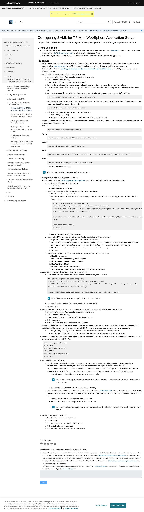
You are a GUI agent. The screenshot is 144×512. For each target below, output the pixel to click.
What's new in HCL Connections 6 (18, 46)
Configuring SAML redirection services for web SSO (70, 30)
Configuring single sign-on (16, 95)
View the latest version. (82, 14)
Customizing (10, 72)
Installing (9, 59)
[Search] (108, 22)
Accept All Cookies (118, 505)
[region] (72, 505)
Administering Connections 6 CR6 (40, 8)
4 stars (51, 450)
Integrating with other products (82, 8)
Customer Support (134, 3)
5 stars (55, 450)
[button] (3, 42)
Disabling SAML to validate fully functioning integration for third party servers (22, 144)
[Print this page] (141, 30)
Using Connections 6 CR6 (61, 8)
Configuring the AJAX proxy (17, 150)
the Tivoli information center (63, 53)
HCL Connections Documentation (14, 8)
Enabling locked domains (16, 155)
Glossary (98, 8)
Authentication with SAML (44, 30)
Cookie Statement (55, 508)
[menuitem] (40, 8)
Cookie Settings (101, 505)
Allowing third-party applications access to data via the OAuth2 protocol (18, 88)
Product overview (12, 50)
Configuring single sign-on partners (73, 182)
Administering (10, 67)
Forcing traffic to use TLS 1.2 (17, 169)
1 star (41, 450)
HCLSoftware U (54, 3)
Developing (10, 196)
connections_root (106, 397)
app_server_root (59, 66)
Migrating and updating (14, 63)
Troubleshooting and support (16, 201)
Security (32, 30)
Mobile (8, 192)
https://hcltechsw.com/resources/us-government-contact (112, 462)
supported (114, 50)
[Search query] (93, 22)
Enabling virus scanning (15, 159)
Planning (9, 54)
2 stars (45, 450)
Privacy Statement (71, 508)
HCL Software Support (100, 472)
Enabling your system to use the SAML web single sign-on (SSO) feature (86, 69)
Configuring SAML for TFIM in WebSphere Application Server (107, 30)
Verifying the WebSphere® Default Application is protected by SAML (21, 129)
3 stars (48, 450)
